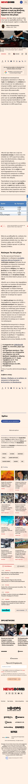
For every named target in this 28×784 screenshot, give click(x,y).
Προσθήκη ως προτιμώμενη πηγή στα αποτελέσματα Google (13, 72)
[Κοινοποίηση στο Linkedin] (19, 61)
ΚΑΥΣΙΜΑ (4, 453)
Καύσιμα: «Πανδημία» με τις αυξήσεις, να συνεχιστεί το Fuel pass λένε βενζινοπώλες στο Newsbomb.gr (13, 380)
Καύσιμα (3, 18)
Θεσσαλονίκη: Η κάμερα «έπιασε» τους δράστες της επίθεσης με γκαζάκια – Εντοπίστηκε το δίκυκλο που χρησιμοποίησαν (6, 554)
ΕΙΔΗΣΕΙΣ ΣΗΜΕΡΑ (6, 461)
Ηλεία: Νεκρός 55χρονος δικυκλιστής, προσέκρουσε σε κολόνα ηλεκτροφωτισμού (13, 580)
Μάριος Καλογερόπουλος (12, 25)
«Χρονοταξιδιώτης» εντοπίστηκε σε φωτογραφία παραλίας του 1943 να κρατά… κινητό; (6, 507)
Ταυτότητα (3, 701)
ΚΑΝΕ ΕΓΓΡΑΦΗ (14, 679)
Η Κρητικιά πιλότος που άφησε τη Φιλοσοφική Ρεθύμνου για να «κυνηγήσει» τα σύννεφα (20, 485)
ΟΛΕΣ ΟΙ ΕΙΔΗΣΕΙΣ (22, 610)
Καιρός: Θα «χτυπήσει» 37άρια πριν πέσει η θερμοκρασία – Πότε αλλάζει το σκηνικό (6, 484)
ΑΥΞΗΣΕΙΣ (12, 453)
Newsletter (12, 445)
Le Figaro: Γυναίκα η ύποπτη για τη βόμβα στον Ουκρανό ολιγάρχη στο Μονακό (13, 595)
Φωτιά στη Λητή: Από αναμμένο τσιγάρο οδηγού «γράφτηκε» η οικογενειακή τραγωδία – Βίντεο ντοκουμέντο (20, 507)
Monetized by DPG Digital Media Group (17, 737)
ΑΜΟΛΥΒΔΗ (20, 453)
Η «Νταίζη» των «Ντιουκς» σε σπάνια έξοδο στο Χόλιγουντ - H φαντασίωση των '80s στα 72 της (21, 530)
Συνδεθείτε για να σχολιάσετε (11, 421)
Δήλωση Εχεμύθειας (19, 701)
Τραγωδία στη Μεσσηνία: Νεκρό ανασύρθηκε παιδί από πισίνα (6, 530)
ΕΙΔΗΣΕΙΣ (16, 461)
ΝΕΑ (22, 461)
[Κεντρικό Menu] (26, 2)
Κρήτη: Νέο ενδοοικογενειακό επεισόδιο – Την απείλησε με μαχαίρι (13, 587)
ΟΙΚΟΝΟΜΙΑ (3, 53)
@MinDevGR (18, 345)
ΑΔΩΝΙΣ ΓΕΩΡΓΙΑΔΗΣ (13, 457)
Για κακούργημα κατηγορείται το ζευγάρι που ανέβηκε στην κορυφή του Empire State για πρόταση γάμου (13, 603)
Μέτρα (3, 457)
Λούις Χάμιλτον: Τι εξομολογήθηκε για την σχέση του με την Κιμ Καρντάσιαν (12, 573)
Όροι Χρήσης (10, 701)
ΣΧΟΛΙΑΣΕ (16, 54)
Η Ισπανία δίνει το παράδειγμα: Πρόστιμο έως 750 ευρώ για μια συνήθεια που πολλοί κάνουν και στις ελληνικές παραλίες (20, 554)
